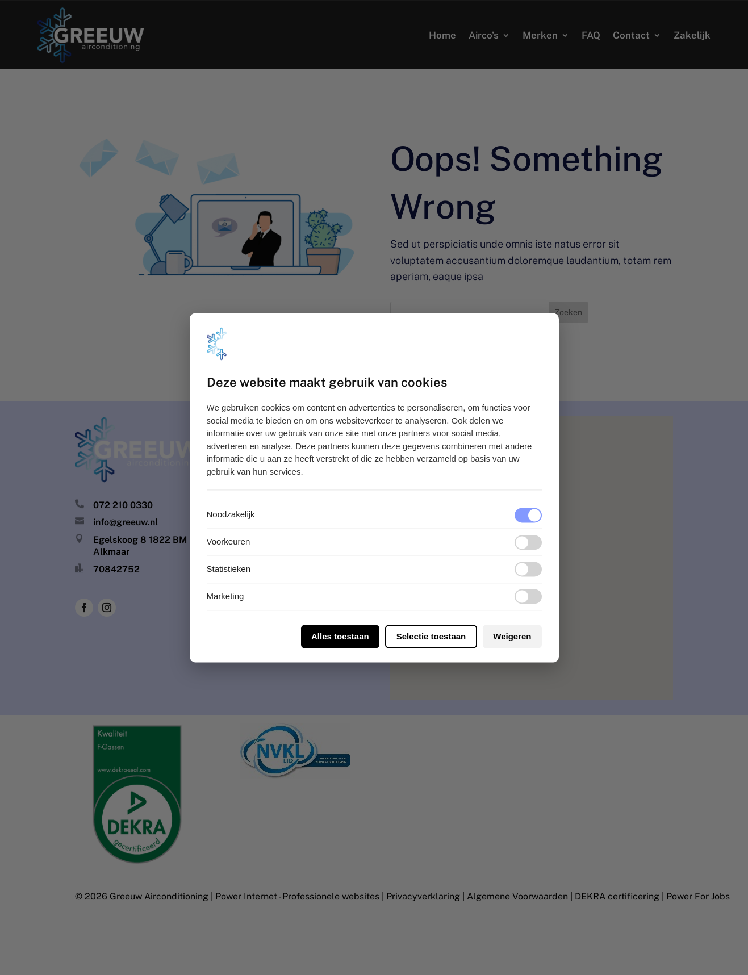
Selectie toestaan (431, 636)
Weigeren (512, 636)
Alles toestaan (340, 636)
